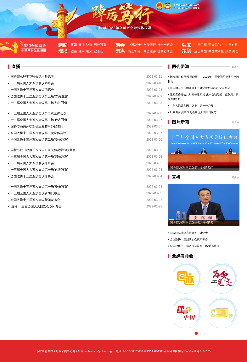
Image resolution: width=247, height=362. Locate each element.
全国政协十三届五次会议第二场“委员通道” (39, 139)
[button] (196, 333)
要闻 (74, 44)
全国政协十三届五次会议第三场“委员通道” (39, 96)
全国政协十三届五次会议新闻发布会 (35, 199)
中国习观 (200, 44)
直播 (81, 44)
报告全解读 (165, 44)
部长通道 (100, 44)
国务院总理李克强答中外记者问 (191, 167)
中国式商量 (216, 51)
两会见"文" (215, 44)
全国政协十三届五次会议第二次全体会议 (38, 133)
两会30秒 (134, 51)
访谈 (89, 44)
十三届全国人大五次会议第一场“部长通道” (39, 156)
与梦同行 (149, 44)
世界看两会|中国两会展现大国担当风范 (193, 112)
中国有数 (231, 44)
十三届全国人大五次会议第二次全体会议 (38, 113)
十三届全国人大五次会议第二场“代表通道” (39, 120)
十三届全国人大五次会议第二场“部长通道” (39, 103)
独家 (81, 51)
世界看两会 (165, 51)
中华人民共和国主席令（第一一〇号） (193, 105)
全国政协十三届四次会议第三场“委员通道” (195, 245)
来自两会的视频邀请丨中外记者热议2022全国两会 (200, 87)
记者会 (98, 51)
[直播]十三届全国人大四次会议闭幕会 (36, 206)
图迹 (74, 51)
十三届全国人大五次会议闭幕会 (32, 83)
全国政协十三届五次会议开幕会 (32, 176)
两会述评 (149, 51)
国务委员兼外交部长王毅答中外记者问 (37, 126)
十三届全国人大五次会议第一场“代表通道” (39, 169)
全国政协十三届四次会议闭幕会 (189, 239)
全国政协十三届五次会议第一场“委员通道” (39, 186)
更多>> (235, 66)
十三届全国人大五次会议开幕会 (32, 163)
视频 (89, 51)
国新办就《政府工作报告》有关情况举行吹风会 (43, 150)
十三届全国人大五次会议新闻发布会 (35, 193)
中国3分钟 (135, 44)
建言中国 (200, 51)
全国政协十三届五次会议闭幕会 (32, 89)
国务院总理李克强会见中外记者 (32, 76)
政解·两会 (232, 51)
